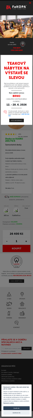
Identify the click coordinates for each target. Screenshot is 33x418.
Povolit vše (16, 408)
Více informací (16, 119)
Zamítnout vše (16, 412)
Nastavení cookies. (8, 403)
